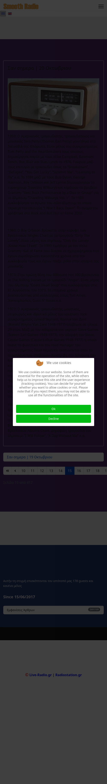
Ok (53, 409)
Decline (53, 419)
